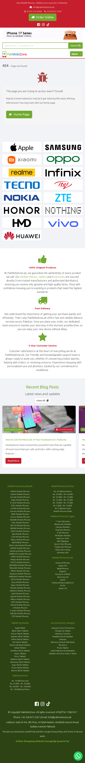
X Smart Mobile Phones (20, 611)
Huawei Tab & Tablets (20, 636)
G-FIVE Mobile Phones (20, 508)
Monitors (63, 645)
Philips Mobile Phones (20, 559)
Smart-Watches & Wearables (63, 651)
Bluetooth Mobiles (63, 524)
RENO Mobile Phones (20, 571)
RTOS (62, 585)
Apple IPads (20, 628)
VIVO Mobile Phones (20, 602)
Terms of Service (75, 732)
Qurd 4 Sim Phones (62, 544)
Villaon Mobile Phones (20, 599)
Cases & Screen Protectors (62, 628)
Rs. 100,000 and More (20, 689)
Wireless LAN (62, 553)
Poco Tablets (20, 656)
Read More (13, 460)
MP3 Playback (63, 541)
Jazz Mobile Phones (20, 534)
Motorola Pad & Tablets (20, 645)
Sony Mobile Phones (20, 582)
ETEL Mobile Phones (20, 506)
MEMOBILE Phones (20, 542)
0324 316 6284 (32, 11)
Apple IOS (63, 566)
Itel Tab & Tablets (20, 642)
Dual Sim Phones (63, 530)
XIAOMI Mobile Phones (20, 613)
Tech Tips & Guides (13, 429)
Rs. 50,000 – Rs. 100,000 (20, 686)
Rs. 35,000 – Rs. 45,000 (63, 494)
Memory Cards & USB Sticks (63, 642)
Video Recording (62, 550)
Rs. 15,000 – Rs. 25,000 (63, 500)
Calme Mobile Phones (20, 494)
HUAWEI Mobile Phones (20, 520)
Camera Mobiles (63, 527)
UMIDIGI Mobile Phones (20, 591)
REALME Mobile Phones (20, 568)
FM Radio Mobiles (62, 535)
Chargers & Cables (62, 631)
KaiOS (62, 580)
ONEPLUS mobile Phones (20, 554)
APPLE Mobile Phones (20, 491)
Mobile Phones (28, 276)
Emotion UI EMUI (62, 574)
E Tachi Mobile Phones (20, 503)
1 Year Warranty (63, 521)
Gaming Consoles (62, 634)
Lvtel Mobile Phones (20, 537)
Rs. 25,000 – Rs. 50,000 (20, 684)
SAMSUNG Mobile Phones (20, 576)
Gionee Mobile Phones (20, 511)
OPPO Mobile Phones (20, 557)
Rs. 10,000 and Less (20, 681)
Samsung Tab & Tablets (20, 662)
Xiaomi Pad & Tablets (20, 670)
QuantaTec (63, 741)
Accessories (58, 276)
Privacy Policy (57, 732)
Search (75, 45)
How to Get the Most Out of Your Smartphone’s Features (36, 439)
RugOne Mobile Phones (20, 574)
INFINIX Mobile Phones (20, 528)
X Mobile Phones (20, 608)
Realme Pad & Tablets (20, 659)
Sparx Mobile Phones (20, 585)
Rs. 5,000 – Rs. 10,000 (62, 506)
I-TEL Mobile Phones (20, 523)
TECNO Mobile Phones (20, 588)
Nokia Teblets (20, 648)
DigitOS (62, 571)
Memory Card (63, 538)
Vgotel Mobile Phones (20, 596)
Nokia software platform (63, 583)
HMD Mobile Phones (20, 514)
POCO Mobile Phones (20, 562)
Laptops (62, 639)
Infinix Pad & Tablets (20, 639)
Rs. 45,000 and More (63, 491)
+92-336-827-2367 (30, 717)
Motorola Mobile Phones (20, 545)
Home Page (19, 114)
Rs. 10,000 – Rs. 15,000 (63, 503)
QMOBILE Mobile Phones (20, 565)
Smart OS (63, 588)
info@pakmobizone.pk (42, 7)
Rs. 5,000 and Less (63, 508)
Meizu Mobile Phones (20, 540)
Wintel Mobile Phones (20, 605)
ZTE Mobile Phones (20, 616)
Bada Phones (62, 568)
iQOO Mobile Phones (20, 531)
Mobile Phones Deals (63, 511)
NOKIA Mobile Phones (20, 548)
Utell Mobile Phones (20, 594)
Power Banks (62, 648)
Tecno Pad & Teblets (20, 668)
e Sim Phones (63, 533)
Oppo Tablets (20, 653)
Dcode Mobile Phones (20, 497)
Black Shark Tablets (20, 631)
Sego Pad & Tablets (20, 665)
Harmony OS (62, 577)
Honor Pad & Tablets (20, 634)
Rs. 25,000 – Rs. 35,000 (63, 497)
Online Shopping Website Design (34, 741)
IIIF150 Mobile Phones (20, 525)
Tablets (42, 276)
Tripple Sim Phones (62, 547)
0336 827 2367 (52, 11)
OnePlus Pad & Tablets (20, 651)
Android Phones (63, 563)
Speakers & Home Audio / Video (63, 653)
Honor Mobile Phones (20, 517)
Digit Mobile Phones (20, 500)
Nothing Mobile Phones (20, 551)
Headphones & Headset (63, 636)
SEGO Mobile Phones (20, 579)
